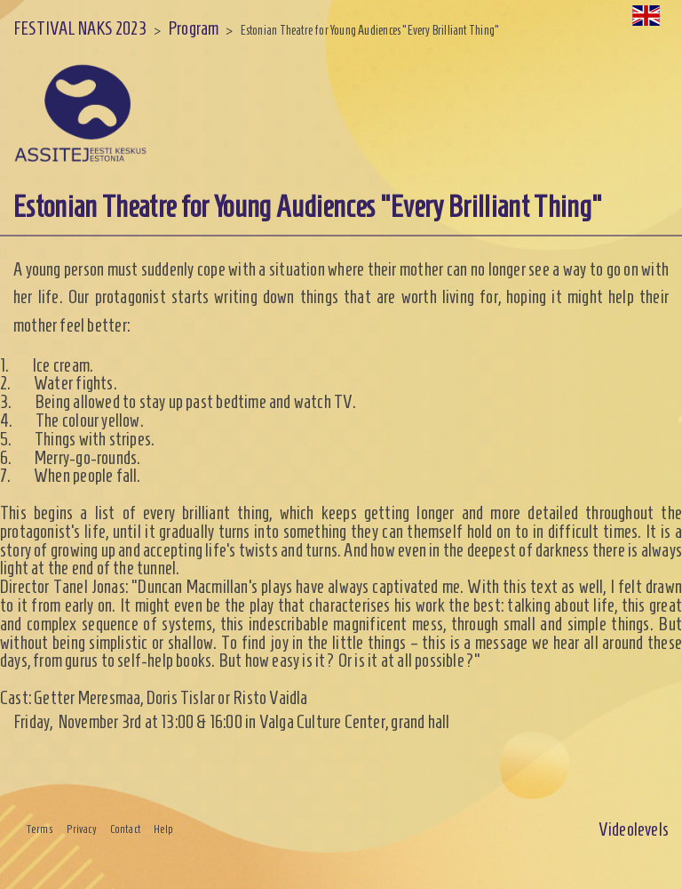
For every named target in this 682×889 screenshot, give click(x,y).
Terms (40, 829)
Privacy (82, 829)
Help (164, 829)
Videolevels (634, 829)
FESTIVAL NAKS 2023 (80, 28)
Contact (125, 829)
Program (193, 28)
